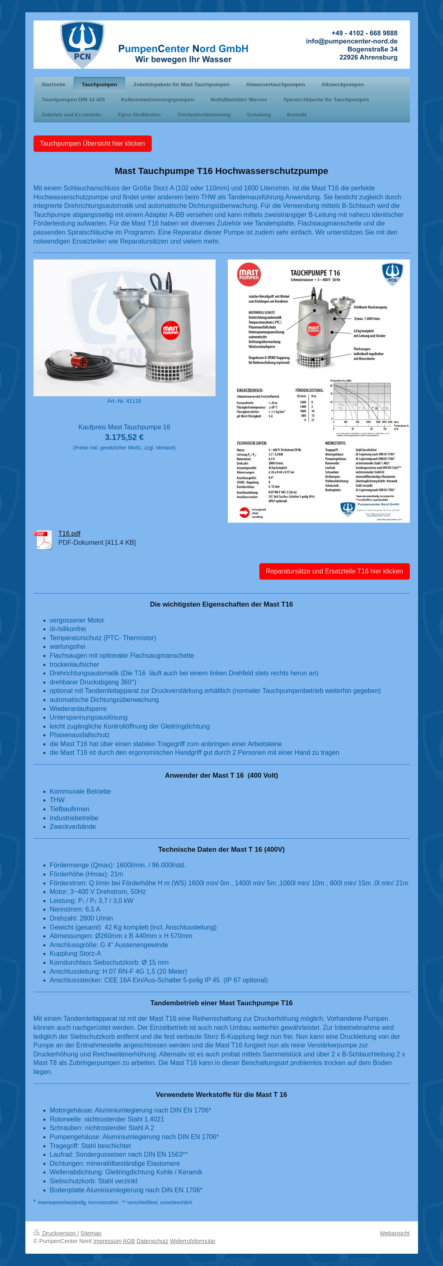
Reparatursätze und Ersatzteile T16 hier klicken (334, 571)
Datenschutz (153, 1241)
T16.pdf (69, 533)
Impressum (107, 1241)
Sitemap (91, 1233)
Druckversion (55, 1233)
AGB (129, 1241)
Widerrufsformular (193, 1241)
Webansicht (395, 1233)
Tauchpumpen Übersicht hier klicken (92, 143)
